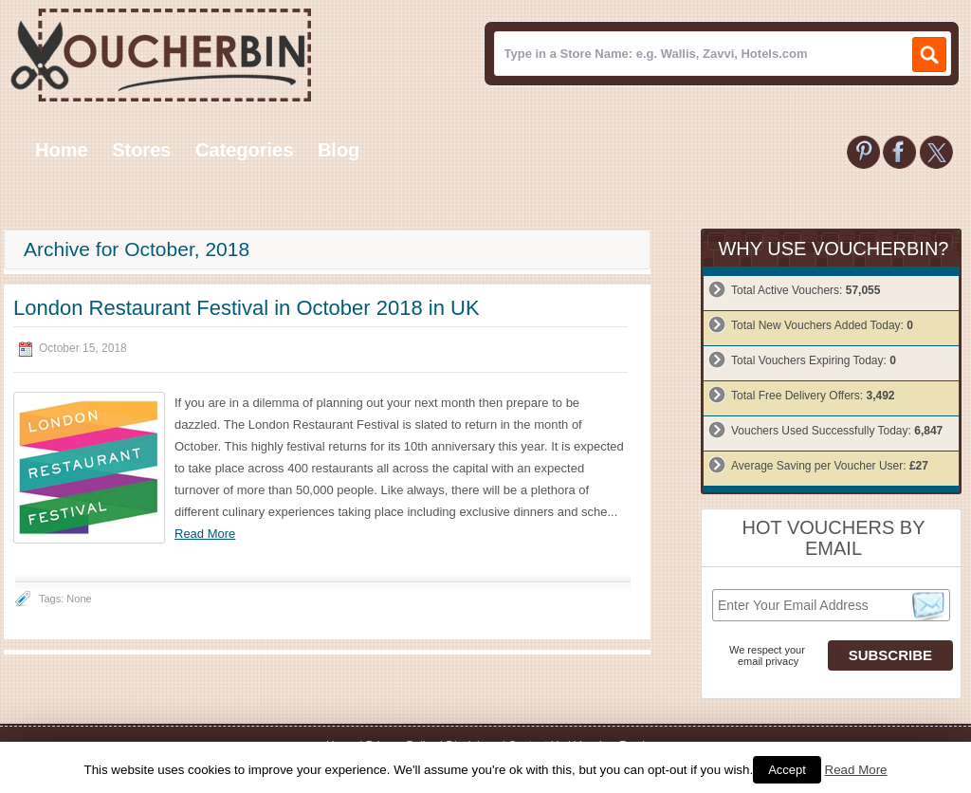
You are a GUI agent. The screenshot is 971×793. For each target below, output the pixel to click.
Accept (787, 770)
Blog (338, 149)
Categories (244, 149)
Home (61, 149)
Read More (204, 533)
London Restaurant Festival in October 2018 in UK (246, 308)
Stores (141, 149)
